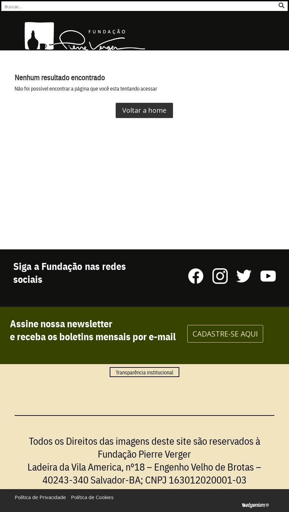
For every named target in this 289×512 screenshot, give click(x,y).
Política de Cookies (92, 497)
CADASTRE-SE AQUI (225, 334)
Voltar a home (144, 110)
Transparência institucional (144, 372)
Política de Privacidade (40, 497)
